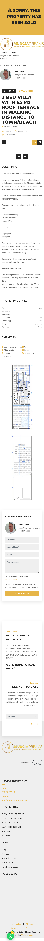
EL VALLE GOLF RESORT (13, 814)
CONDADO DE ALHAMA (12, 818)
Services (29, 928)
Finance (5, 854)
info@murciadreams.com (15, 800)
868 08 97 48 (8, 792)
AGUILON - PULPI (10, 823)
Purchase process (10, 867)
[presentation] (18, 156)
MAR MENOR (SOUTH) (12, 827)
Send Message (22, 594)
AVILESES (6, 836)
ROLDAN (6, 831)
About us (30, 924)
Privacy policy (15, 924)
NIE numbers (8, 863)
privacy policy (11, 579)
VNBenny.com (27, 935)
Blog (4, 850)
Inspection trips (9, 858)
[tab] (34, 142)
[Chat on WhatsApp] (10, 936)
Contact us (16, 928)
